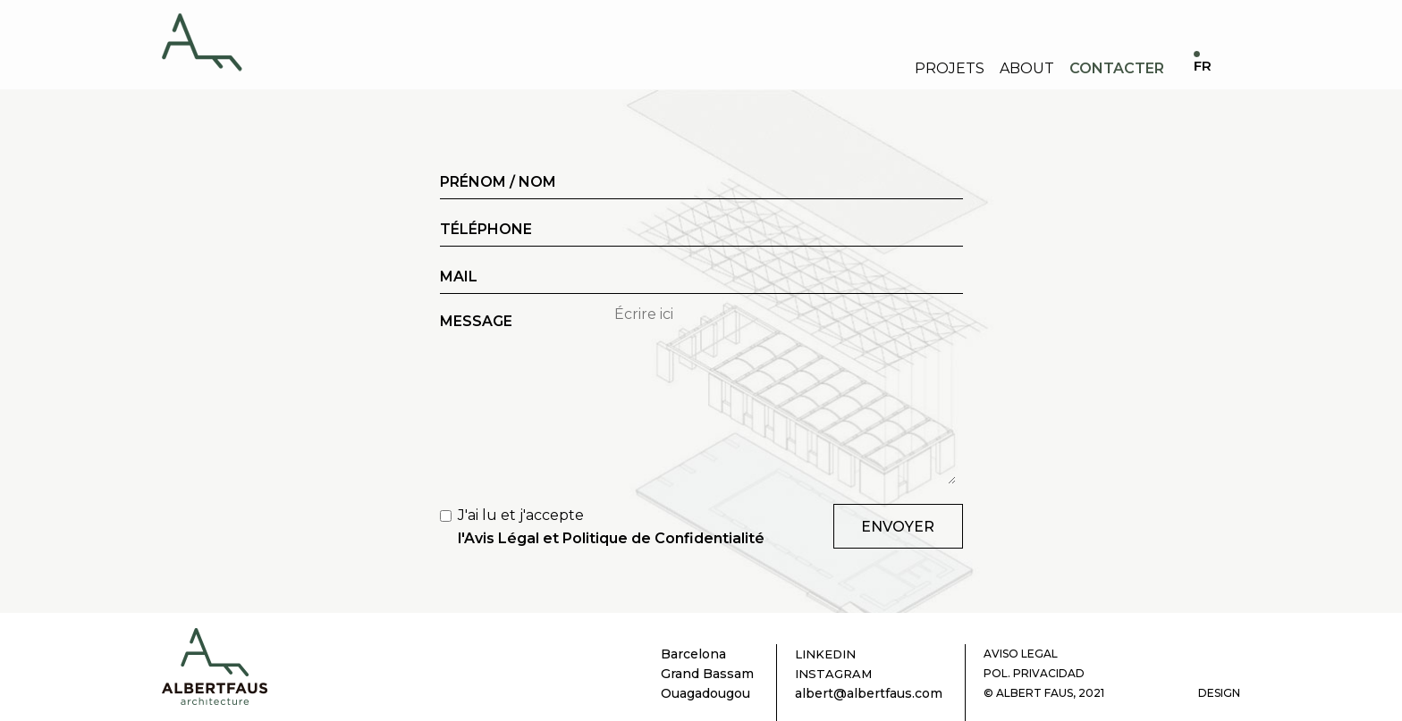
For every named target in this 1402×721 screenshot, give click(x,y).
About (1027, 68)
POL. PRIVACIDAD (1034, 673)
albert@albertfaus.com (868, 693)
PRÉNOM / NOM (498, 181)
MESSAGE (476, 321)
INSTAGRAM (833, 674)
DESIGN (1219, 693)
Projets (949, 68)
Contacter (1116, 68)
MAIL (458, 276)
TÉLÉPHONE (486, 229)
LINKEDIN (825, 654)
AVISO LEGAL (1021, 653)
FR (1203, 66)
